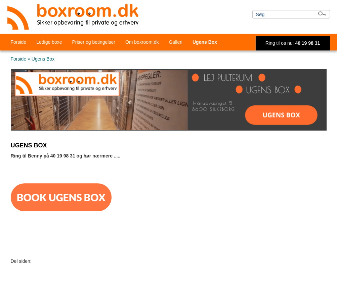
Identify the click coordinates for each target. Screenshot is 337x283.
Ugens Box (205, 42)
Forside (19, 42)
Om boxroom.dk (142, 42)
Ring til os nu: (292, 43)
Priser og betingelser (93, 42)
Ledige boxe (49, 42)
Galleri (175, 42)
